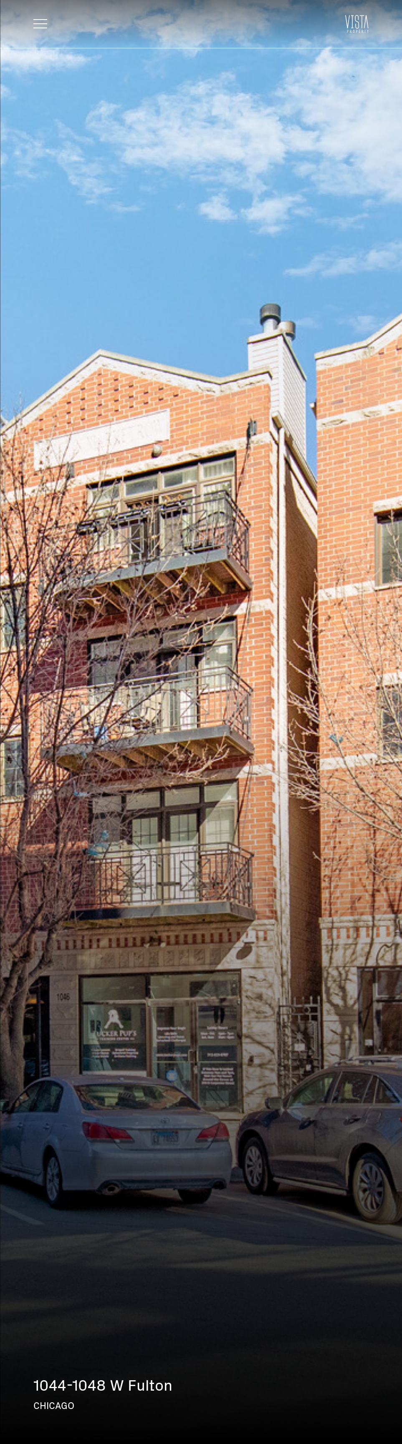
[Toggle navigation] (40, 24)
